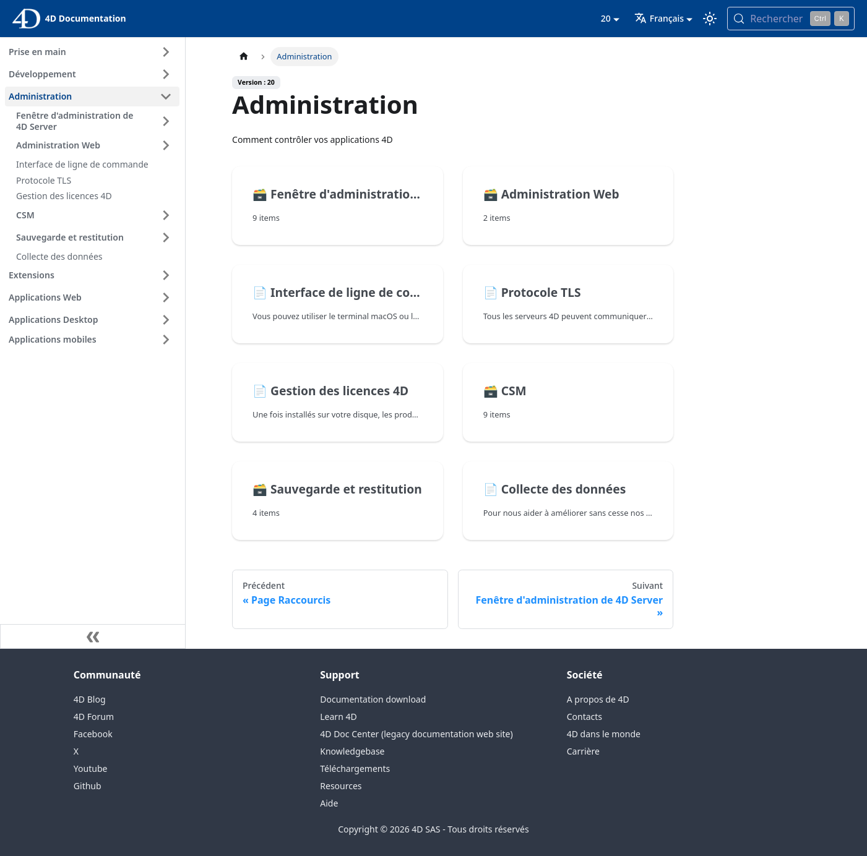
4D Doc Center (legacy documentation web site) (416, 734)
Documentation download (373, 699)
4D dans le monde (604, 734)
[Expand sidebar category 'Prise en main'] (165, 52)
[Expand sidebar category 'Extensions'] (165, 275)
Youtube (91, 768)
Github (87, 786)
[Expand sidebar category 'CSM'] (165, 215)
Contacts (584, 716)
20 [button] (606, 18)
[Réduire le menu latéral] (93, 636)
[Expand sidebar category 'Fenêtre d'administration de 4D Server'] (165, 121)
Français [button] (659, 18)
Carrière (583, 751)
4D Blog (90, 699)
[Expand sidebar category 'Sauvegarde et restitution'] (165, 237)
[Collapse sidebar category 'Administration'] (165, 96)
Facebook (93, 734)
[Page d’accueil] (244, 56)
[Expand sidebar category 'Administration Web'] (165, 145)
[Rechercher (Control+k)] (791, 18)
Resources (340, 786)
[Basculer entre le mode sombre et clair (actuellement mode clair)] (710, 18)
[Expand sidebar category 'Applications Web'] (165, 297)
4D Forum (94, 716)
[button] (92, 339)
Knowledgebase (352, 751)
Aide (329, 803)
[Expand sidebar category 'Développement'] (165, 74)
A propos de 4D (598, 699)
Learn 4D (338, 716)
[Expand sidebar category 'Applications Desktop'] (165, 320)
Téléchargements (355, 768)
